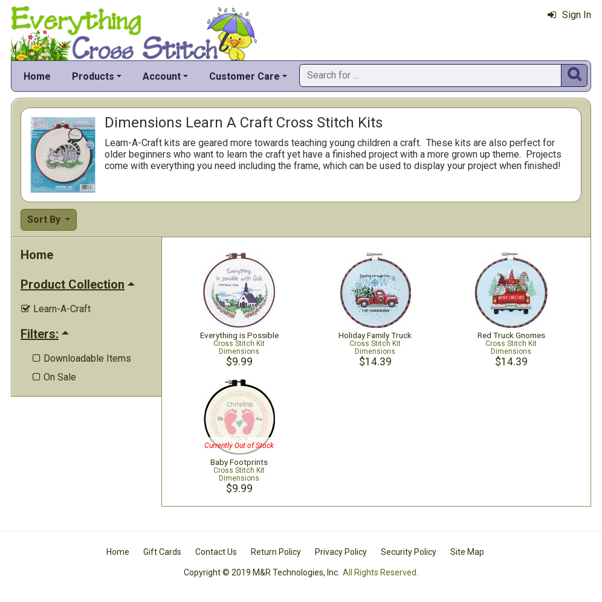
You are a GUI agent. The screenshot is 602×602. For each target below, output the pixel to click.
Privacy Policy (341, 552)
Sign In (569, 15)
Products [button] (93, 76)
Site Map (467, 552)
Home (37, 76)
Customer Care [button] (244, 76)
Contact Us (216, 552)
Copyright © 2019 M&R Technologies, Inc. (262, 572)
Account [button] (162, 76)
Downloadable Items (82, 358)
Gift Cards (162, 552)
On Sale (54, 377)
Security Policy (408, 552)
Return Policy (276, 552)
